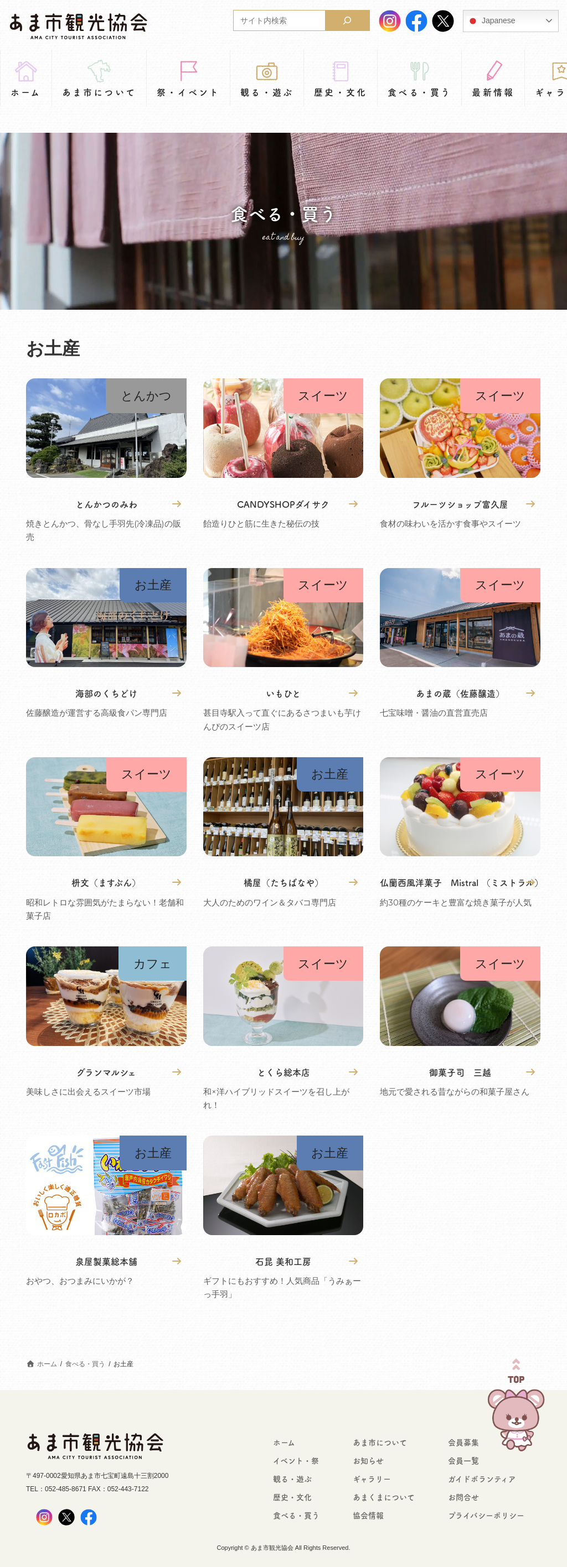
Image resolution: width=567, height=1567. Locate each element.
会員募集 (463, 1442)
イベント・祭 (296, 1460)
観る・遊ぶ (292, 1478)
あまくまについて (384, 1496)
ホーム (284, 1442)
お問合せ (463, 1496)
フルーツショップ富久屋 (460, 504)
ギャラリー (372, 1478)
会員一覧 (463, 1460)
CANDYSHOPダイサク (283, 504)
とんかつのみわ (106, 504)
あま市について (380, 1442)
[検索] (347, 20)
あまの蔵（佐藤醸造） (460, 693)
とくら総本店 (283, 1072)
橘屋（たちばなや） (283, 882)
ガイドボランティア (482, 1478)
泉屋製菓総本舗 (106, 1261)
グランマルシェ (106, 1072)
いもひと (283, 693)
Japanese (491, 21)
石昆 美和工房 (283, 1261)
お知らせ (368, 1460)
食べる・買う (296, 1515)
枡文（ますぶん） (106, 882)
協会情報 (368, 1515)
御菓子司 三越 (460, 1072)
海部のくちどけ (106, 693)
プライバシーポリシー (486, 1515)
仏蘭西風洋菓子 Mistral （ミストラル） (460, 882)
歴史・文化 (292, 1496)
